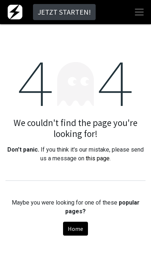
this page (98, 158)
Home (75, 228)
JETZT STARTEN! (64, 11)
